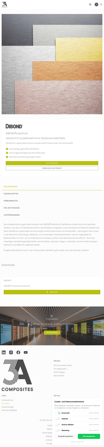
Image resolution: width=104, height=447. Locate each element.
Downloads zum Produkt (52, 168)
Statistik (65, 419)
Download (52, 292)
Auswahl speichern (65, 436)
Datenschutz (81, 442)
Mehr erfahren (52, 333)
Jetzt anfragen (52, 163)
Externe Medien (68, 425)
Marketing (65, 430)
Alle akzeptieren (89, 436)
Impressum (73, 442)
